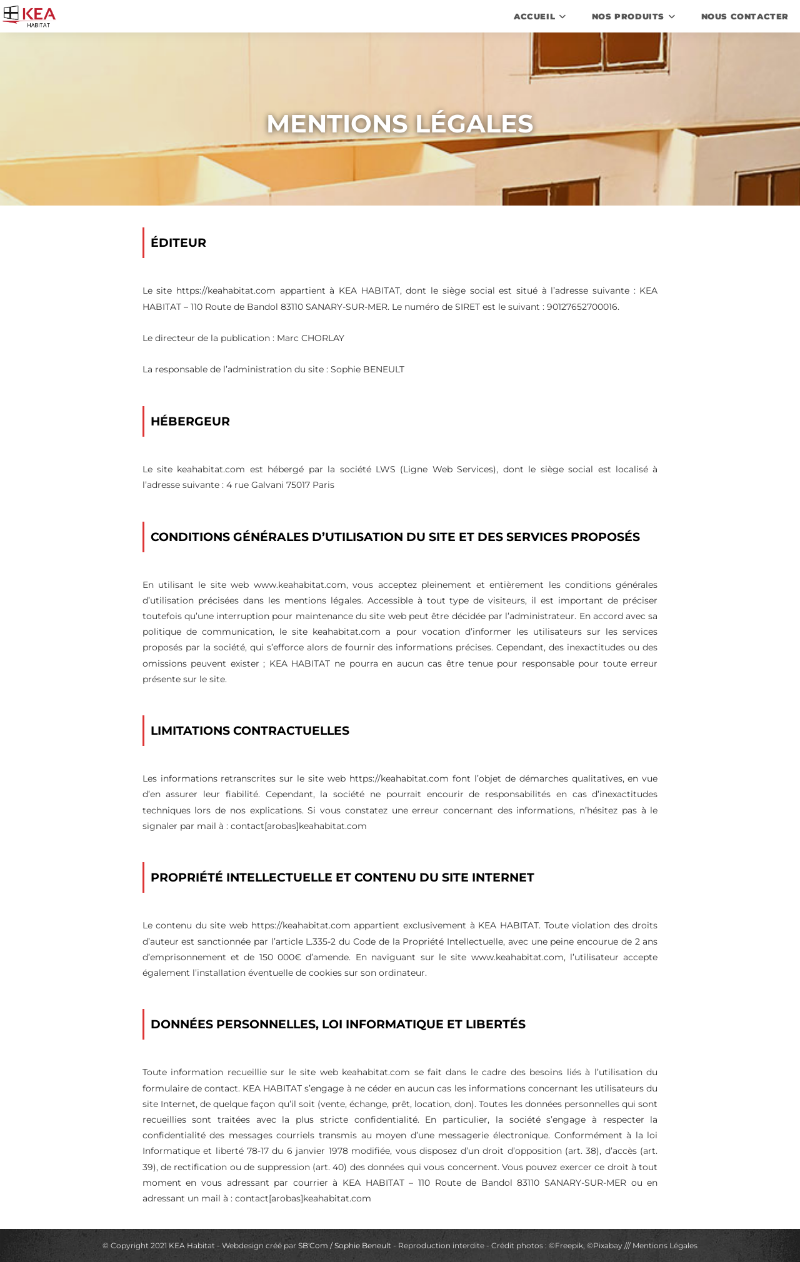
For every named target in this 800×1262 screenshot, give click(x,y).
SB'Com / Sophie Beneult (344, 1245)
